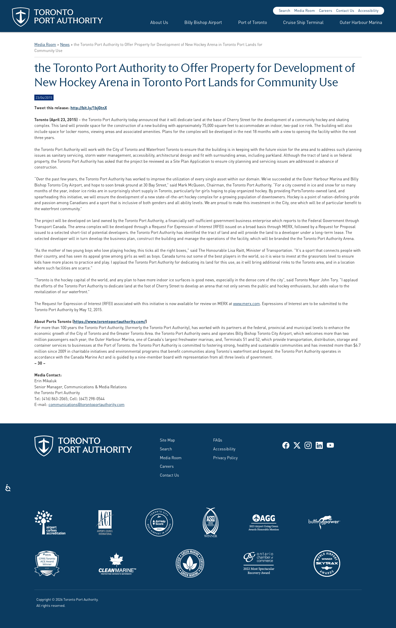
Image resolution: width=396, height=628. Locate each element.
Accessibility (368, 10)
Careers (325, 10)
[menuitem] (153, 22)
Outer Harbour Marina (361, 21)
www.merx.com (246, 303)
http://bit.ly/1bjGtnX (88, 107)
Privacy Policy (225, 457)
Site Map (167, 439)
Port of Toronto (252, 21)
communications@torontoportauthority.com (86, 404)
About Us (159, 21)
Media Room (304, 10)
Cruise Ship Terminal (303, 21)
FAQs (217, 439)
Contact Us (345, 10)
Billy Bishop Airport (203, 21)
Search (284, 10)
